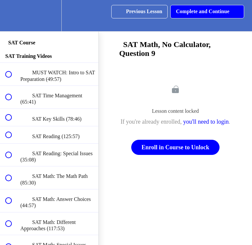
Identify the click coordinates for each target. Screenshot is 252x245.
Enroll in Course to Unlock (175, 147)
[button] (12, 15)
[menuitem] (49, 15)
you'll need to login (206, 121)
